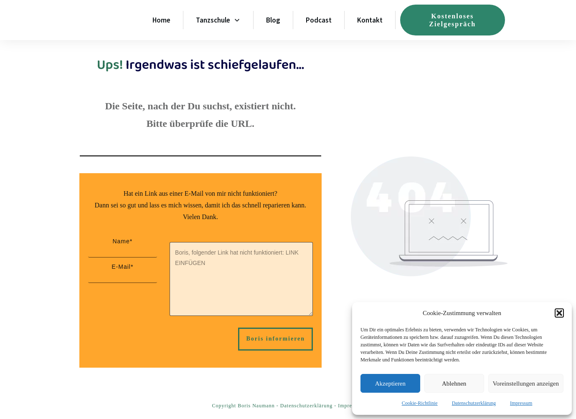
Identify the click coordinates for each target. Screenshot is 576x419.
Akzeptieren (390, 383)
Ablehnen (454, 383)
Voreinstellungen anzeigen (526, 383)
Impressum (521, 403)
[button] (559, 313)
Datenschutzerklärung (474, 403)
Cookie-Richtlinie (420, 403)
